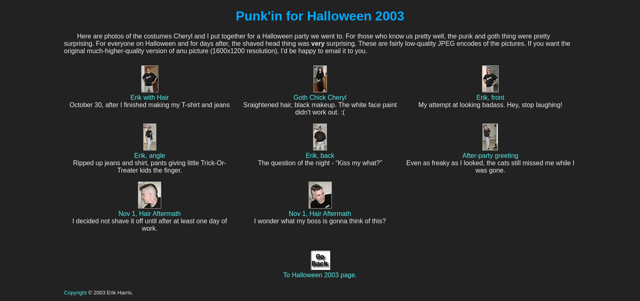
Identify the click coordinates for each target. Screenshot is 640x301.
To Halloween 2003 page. (320, 271)
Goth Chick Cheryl (320, 94)
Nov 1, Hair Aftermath (149, 210)
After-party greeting (490, 152)
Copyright (75, 293)
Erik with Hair (149, 94)
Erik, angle (149, 152)
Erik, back (320, 152)
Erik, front (490, 94)
